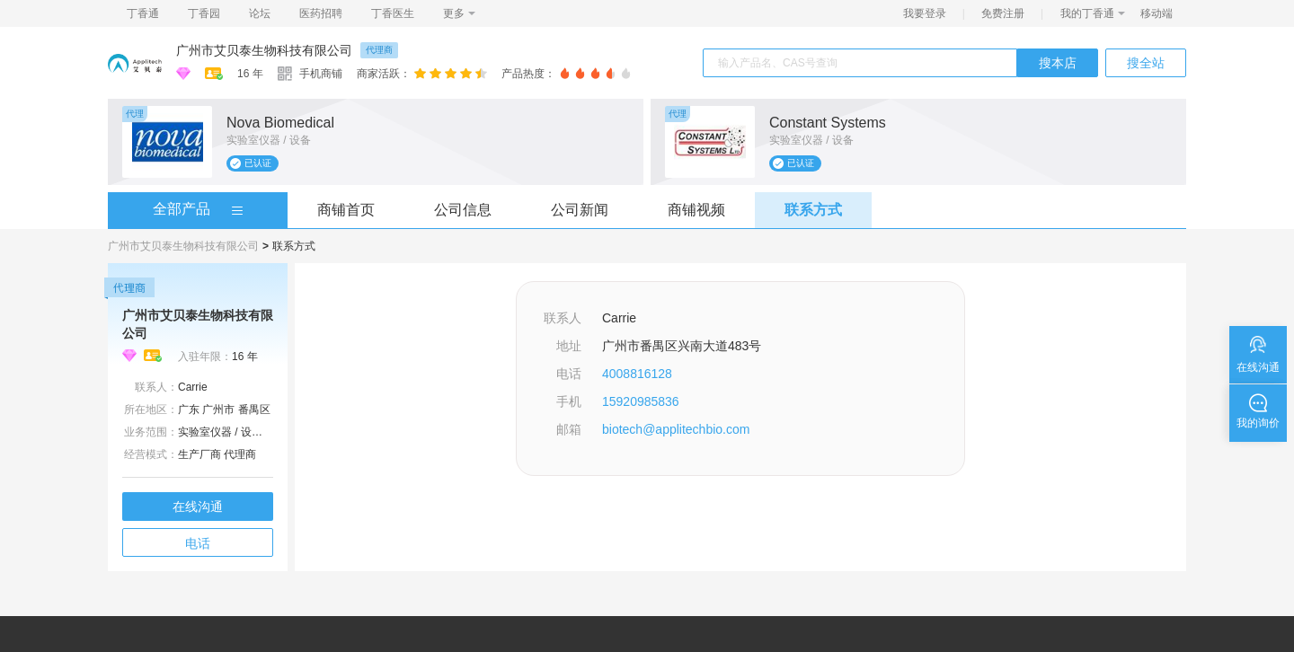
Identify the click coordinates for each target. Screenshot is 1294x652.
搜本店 (1058, 63)
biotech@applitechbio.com (675, 429)
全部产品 (181, 208)
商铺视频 (696, 209)
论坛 (259, 13)
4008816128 (637, 373)
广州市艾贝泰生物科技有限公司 (264, 50)
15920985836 (640, 401)
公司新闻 (579, 209)
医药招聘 (320, 13)
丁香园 (204, 13)
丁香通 (143, 13)
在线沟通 (198, 506)
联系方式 (813, 209)
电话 (197, 543)
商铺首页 (346, 209)
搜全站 (1146, 63)
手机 (568, 401)
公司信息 (463, 209)
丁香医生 (392, 13)
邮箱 (568, 429)
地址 (568, 346)
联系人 (562, 318)
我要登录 (924, 13)
